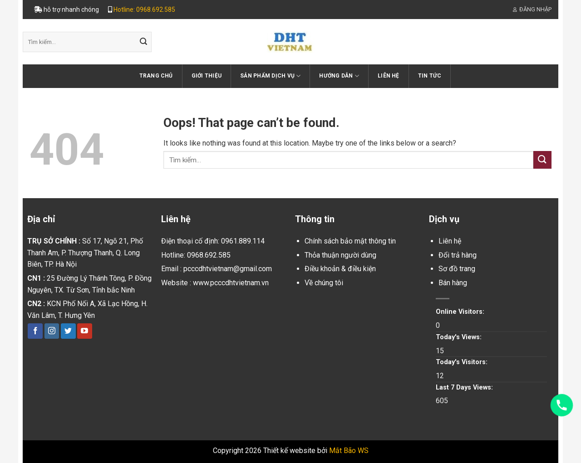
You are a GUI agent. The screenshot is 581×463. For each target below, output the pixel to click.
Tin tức (430, 76)
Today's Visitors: (462, 362)
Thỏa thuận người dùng (340, 255)
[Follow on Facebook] (35, 331)
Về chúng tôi (324, 282)
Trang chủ (156, 76)
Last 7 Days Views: (465, 387)
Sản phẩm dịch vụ (270, 76)
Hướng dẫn (339, 76)
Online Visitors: (461, 312)
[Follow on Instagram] (51, 331)
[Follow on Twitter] (68, 331)
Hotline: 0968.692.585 (144, 9)
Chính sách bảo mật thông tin (350, 241)
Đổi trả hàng (457, 255)
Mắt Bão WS (349, 450)
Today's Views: (459, 337)
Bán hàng (452, 282)
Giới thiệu (207, 76)
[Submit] (143, 42)
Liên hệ (388, 76)
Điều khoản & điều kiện (340, 268)
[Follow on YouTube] (84, 331)
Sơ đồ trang (456, 268)
